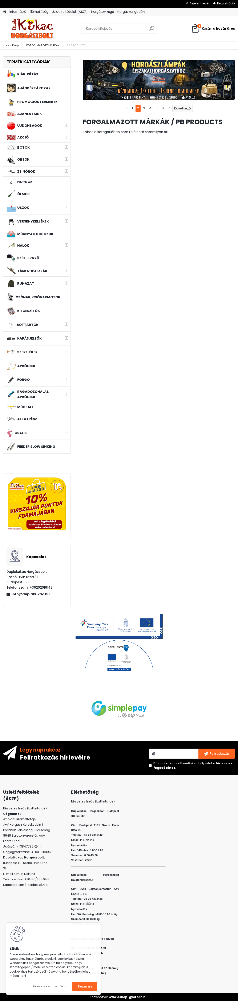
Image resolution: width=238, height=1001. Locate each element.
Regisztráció (226, 3)
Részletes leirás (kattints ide (24, 808)
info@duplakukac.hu (31, 594)
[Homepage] (4, 12)
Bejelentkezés (200, 3)
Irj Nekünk (28, 874)
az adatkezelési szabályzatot (191, 763)
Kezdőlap (12, 45)
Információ (17, 11)
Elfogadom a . (192, 765)
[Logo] (32, 28)
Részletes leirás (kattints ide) (93, 801)
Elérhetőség (39, 11)
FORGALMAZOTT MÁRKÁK (43, 45)
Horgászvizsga (102, 11)
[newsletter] (217, 753)
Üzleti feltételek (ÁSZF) (70, 11)
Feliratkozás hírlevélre (55, 757)
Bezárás (84, 986)
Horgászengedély (131, 11)
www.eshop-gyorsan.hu (128, 997)
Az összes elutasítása (49, 986)
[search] (151, 30)
